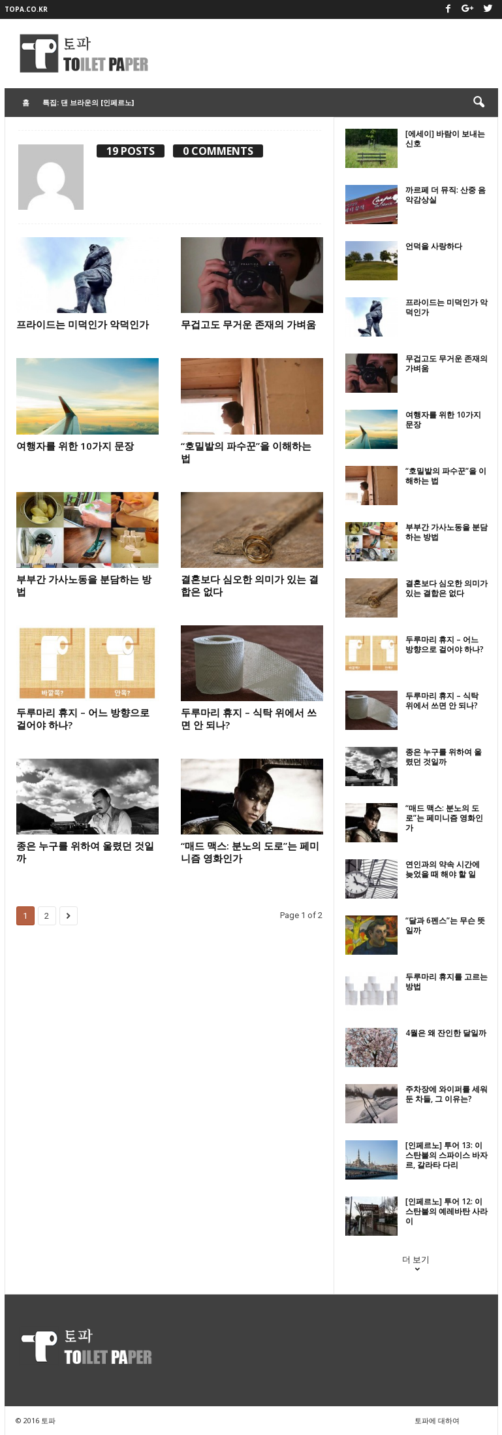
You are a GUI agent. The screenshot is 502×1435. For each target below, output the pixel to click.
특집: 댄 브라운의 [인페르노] (88, 102)
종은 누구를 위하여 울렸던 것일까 (85, 852)
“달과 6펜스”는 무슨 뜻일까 (445, 925)
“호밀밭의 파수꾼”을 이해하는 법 (246, 452)
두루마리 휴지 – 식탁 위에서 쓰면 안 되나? (249, 718)
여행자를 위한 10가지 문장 (75, 445)
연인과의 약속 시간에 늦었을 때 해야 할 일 (442, 869)
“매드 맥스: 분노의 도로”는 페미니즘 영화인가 (250, 852)
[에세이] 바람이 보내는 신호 (445, 138)
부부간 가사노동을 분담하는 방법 (83, 585)
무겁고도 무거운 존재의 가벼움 (248, 324)
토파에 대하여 (437, 1420)
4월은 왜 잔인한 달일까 (445, 1032)
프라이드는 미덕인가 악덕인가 (82, 324)
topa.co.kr (26, 9)
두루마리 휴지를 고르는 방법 (446, 981)
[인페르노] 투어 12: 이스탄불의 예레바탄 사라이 (446, 1211)
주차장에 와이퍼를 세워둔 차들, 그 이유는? (446, 1093)
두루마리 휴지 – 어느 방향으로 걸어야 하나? (82, 718)
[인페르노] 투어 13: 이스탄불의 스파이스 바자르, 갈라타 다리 (446, 1155)
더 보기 (416, 1265)
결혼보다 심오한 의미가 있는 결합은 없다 (250, 585)
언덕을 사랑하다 (433, 246)
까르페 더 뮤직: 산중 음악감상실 (445, 194)
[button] (478, 102)
